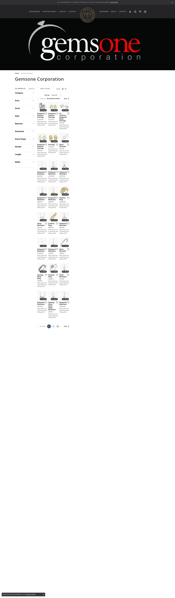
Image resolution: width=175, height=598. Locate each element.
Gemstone (19, 131)
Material (18, 124)
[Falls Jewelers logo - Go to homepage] (87, 15)
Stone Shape (20, 139)
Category (19, 93)
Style (17, 116)
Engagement (34, 11)
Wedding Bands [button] (50, 11)
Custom (72, 11)
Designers (104, 11)
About (114, 11)
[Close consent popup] (43, 594)
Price (17, 100)
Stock (17, 108)
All (103, 511)
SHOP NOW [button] (114, 2)
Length (18, 154)
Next (156, 99)
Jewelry (17, 73)
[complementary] (159, 586)
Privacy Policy (30, 594)
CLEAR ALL (31, 88)
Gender (18, 147)
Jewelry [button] (62, 11)
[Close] (172, 2)
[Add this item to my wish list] (75, 144)
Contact (123, 11)
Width (17, 162)
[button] (130, 11)
